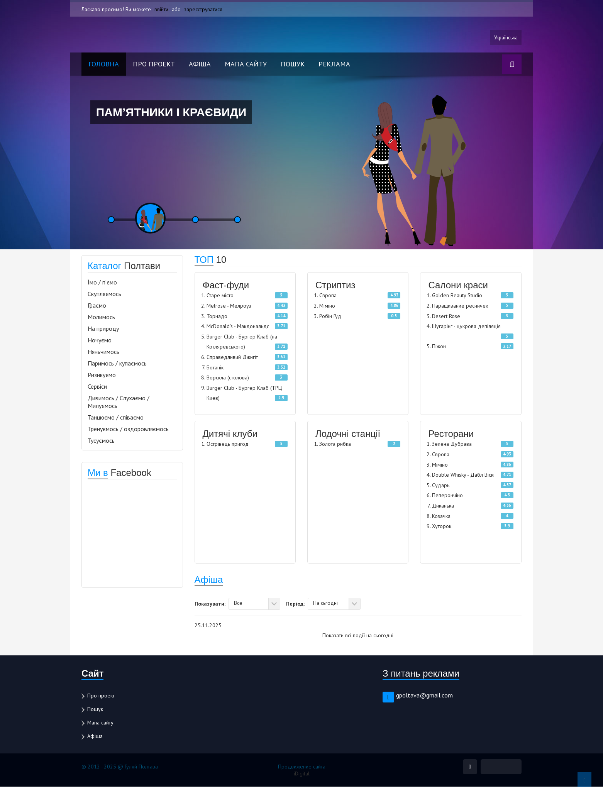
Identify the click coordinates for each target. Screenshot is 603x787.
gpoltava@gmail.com (424, 695)
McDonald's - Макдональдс (238, 326)
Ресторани (451, 434)
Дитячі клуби (230, 434)
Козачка (441, 516)
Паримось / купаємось (117, 363)
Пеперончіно (447, 495)
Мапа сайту (246, 64)
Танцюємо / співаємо (116, 417)
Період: (295, 604)
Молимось (101, 317)
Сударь (440, 485)
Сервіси (97, 387)
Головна (103, 64)
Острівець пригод (228, 444)
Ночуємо (100, 340)
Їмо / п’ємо (102, 282)
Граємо (97, 306)
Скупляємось (104, 294)
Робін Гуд (330, 316)
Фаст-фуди (226, 285)
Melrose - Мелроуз (229, 306)
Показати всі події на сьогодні (357, 635)
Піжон (439, 347)
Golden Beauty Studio (457, 295)
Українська (505, 37)
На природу (103, 329)
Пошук (293, 64)
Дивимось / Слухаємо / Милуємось (118, 402)
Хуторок (441, 526)
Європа (328, 295)
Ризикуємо (102, 375)
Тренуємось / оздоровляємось (128, 429)
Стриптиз (335, 285)
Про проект (154, 64)
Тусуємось (101, 441)
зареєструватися (203, 9)
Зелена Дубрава (452, 444)
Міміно (327, 306)
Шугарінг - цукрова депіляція (466, 326)
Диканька (443, 506)
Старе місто (220, 295)
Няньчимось (103, 352)
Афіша (200, 64)
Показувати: (210, 604)
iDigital (302, 773)
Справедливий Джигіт (232, 357)
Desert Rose (446, 316)
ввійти (161, 9)
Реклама (334, 64)
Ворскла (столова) (228, 377)
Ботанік (215, 367)
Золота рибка (335, 444)
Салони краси (458, 285)
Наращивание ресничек (460, 306)
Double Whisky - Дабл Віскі (463, 475)
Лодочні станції (347, 434)
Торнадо (217, 316)
